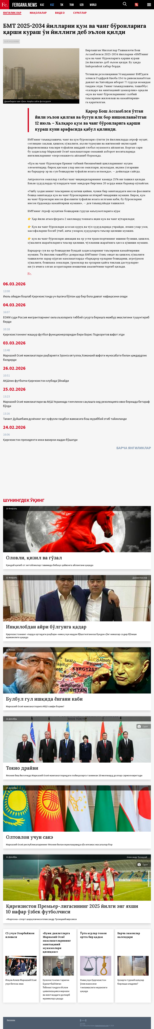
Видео (66, 13)
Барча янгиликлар (133, 447)
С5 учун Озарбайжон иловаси (19, 935)
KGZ (52, 5)
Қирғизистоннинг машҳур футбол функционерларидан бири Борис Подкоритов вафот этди (63, 334)
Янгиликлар (14, 13)
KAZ (42, 5)
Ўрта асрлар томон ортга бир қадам (93, 935)
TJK (62, 5)
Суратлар (88, 13)
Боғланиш (11, 1020)
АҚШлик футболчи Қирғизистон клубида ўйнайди (36, 381)
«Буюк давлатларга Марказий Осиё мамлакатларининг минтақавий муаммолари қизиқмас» (57, 942)
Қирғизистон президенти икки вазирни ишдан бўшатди (40, 440)
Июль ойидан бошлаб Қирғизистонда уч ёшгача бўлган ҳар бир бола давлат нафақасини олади (65, 296)
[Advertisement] (77, 474)
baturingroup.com (102, 1026)
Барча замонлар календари (128, 935)
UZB (83, 5)
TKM (72, 5)
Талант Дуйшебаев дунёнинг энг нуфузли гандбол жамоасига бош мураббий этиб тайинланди (65, 419)
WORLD (94, 5)
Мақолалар (43, 13)
